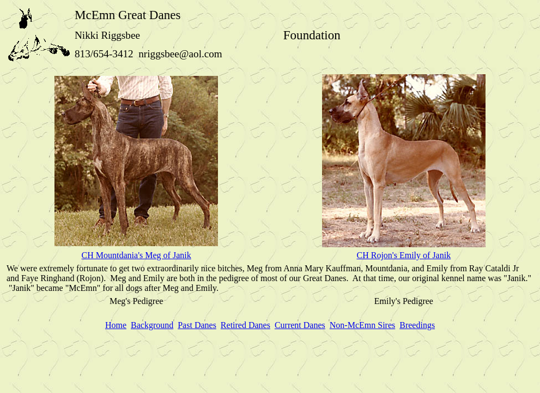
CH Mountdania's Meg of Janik (136, 255)
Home (115, 325)
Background (152, 325)
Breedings (417, 325)
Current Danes (300, 325)
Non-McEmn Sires (362, 325)
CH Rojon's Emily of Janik (403, 255)
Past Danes (197, 325)
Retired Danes (245, 325)
